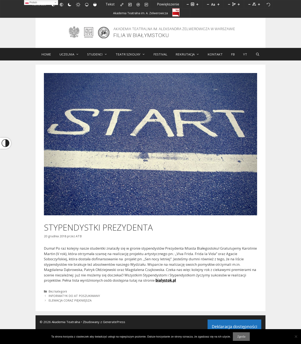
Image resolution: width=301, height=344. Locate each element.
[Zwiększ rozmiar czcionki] (218, 4)
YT (245, 57)
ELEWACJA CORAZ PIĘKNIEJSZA (70, 303)
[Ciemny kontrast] (69, 4)
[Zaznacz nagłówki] (130, 4)
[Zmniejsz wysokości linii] (229, 4)
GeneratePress (114, 325)
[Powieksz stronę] (197, 4)
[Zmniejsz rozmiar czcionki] (208, 4)
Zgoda (241, 336)
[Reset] (268, 4)
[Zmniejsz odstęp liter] (249, 4)
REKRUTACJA (189, 57)
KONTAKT (215, 57)
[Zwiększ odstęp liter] (259, 4)
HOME (46, 57)
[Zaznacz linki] (122, 4)
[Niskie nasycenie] (87, 4)
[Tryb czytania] (146, 4)
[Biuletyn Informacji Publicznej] (176, 12)
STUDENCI (99, 57)
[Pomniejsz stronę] (188, 4)
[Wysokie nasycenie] (95, 4)
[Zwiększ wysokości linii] (239, 4)
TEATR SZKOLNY (132, 57)
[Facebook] (186, 13)
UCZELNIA (71, 57)
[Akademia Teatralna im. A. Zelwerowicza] (140, 13)
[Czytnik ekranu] (138, 4)
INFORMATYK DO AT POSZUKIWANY (74, 299)
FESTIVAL (160, 57)
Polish (31, 2)
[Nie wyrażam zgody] (296, 336)
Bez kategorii (57, 295)
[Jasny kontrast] (78, 4)
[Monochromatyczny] (61, 4)
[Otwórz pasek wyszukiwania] (257, 57)
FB (233, 57)
